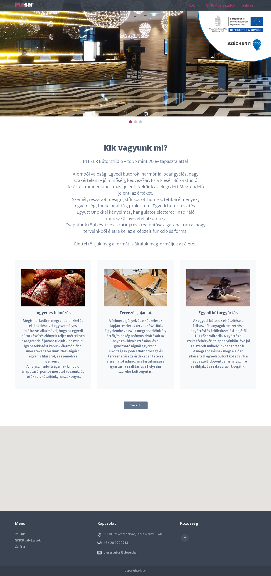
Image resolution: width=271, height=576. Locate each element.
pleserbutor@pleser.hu (120, 552)
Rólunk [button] (194, 5)
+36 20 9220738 (116, 543)
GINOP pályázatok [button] (220, 5)
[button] (135, 464)
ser (24, 4)
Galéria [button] (247, 5)
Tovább (135, 405)
